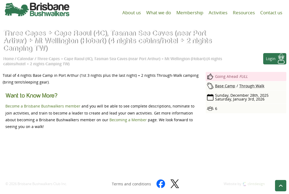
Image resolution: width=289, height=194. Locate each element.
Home (8, 58)
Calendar (25, 58)
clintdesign (256, 184)
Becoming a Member (128, 119)
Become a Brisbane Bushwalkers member (42, 106)
